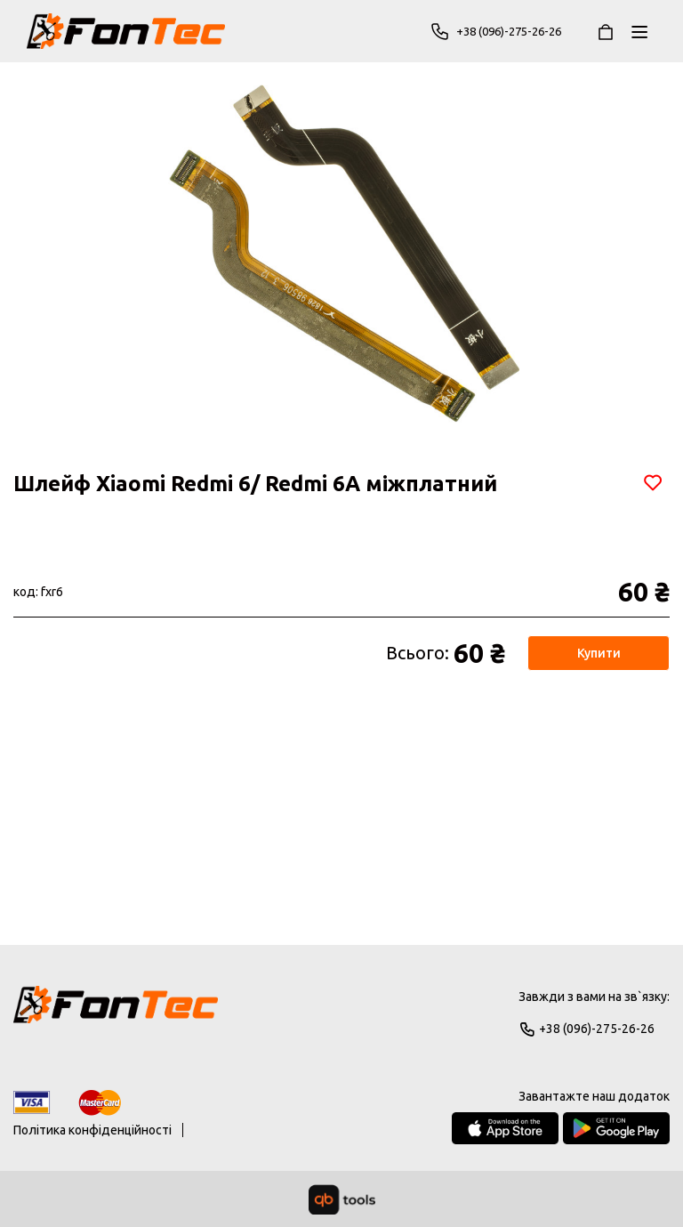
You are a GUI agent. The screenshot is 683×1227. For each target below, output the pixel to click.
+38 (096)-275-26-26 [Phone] (500, 31)
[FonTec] (126, 31)
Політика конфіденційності (92, 1130)
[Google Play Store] (616, 1128)
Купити (599, 653)
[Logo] (115, 1013)
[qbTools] (342, 1199)
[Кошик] (605, 31)
